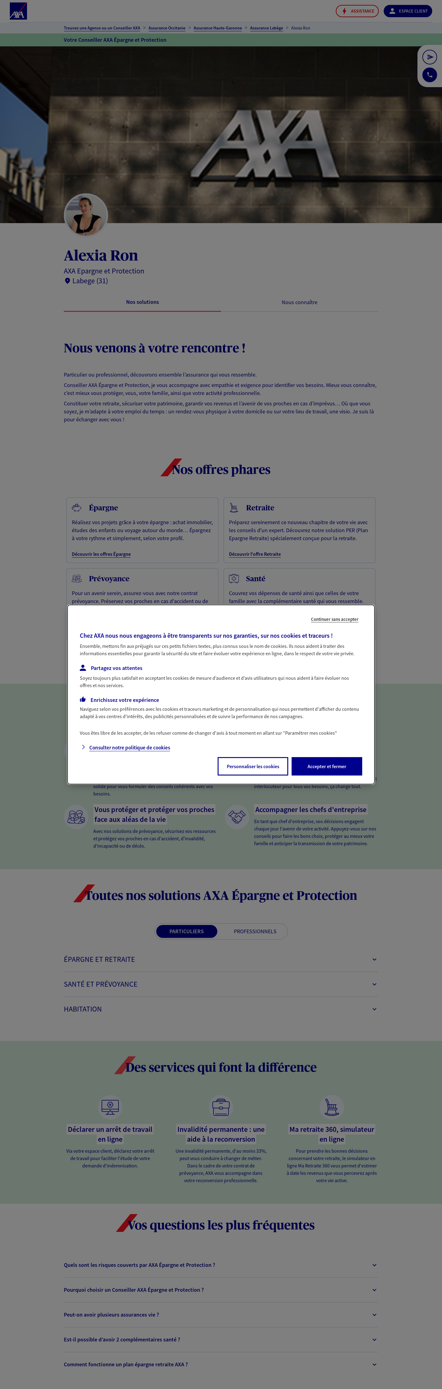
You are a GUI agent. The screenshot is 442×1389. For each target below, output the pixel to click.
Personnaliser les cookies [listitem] (253, 766)
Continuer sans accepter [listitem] (335, 619)
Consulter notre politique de (129, 747)
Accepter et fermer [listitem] (327, 766)
